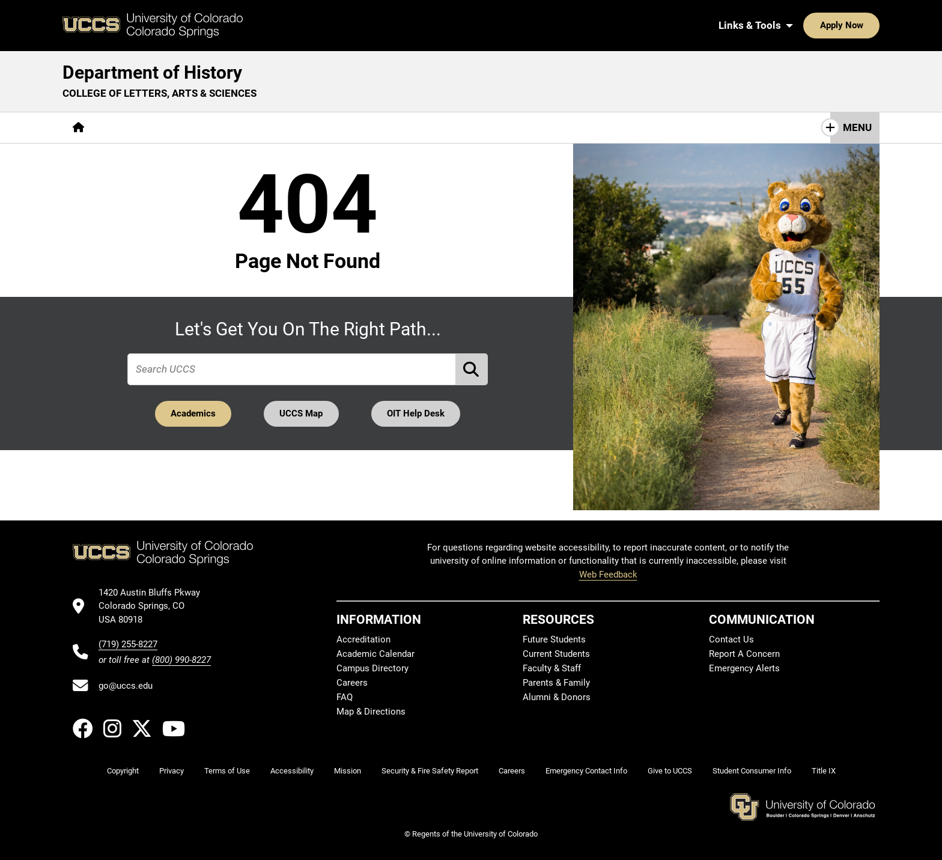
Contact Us (487, 127)
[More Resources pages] (357, 127)
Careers (352, 682)
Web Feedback (608, 574)
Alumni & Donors (557, 697)
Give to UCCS (670, 770)
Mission (347, 770)
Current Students (556, 653)
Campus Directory (372, 668)
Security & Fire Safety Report (429, 770)
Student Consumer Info (752, 770)
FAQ (344, 697)
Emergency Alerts (744, 668)
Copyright (123, 770)
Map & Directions (371, 711)
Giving (426, 127)
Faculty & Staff (552, 668)
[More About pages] (127, 127)
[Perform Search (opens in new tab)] (472, 369)
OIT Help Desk (416, 413)
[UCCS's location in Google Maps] (155, 606)
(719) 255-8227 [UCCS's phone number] (128, 644)
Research (281, 127)
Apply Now (804, 25)
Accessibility (292, 770)
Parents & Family (556, 682)
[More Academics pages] (205, 127)
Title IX (824, 770)
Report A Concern (744, 653)
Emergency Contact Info (586, 770)
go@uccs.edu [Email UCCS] (126, 685)
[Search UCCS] (866, 25)
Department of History (152, 72)
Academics (192, 413)
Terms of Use (227, 770)
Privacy (171, 770)
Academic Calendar (375, 653)
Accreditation (363, 639)
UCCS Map (301, 413)
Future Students (554, 639)
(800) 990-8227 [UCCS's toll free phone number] (181, 659)
